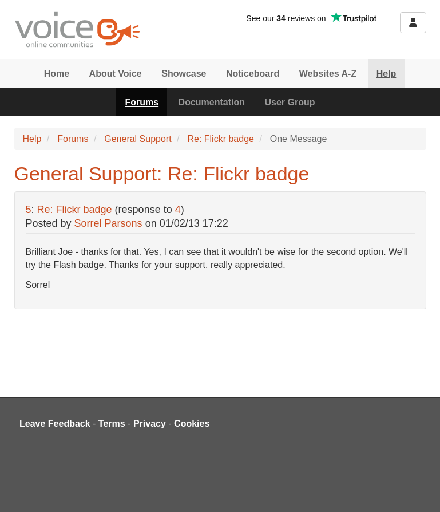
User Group (290, 102)
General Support (137, 139)
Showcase (183, 73)
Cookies (191, 423)
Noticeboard (252, 73)
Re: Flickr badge (220, 139)
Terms (111, 423)
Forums (141, 102)
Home (56, 73)
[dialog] (418, 489)
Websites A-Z (327, 73)
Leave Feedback (54, 423)
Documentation (212, 102)
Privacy (149, 423)
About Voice (115, 73)
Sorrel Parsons (108, 223)
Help (386, 73)
